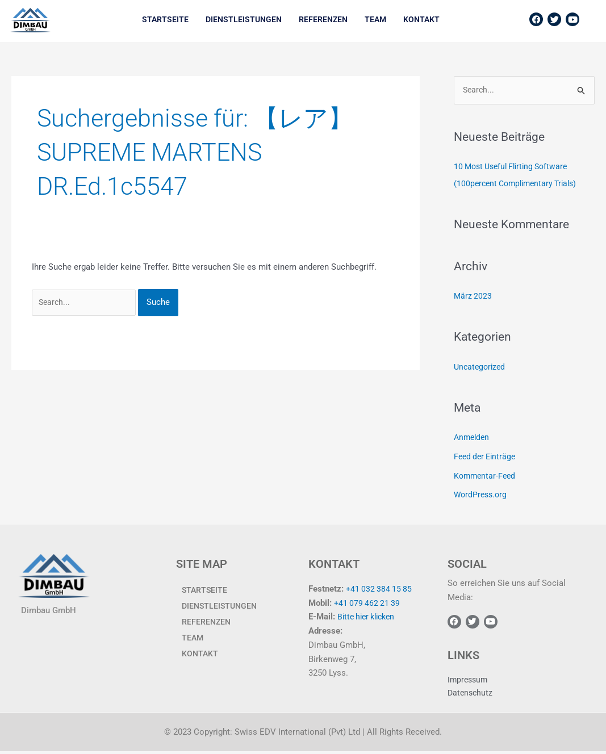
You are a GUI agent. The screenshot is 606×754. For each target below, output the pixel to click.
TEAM (375, 19)
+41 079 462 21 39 (368, 603)
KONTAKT (421, 19)
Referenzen (323, 19)
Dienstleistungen (244, 19)
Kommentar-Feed (486, 476)
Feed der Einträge (487, 457)
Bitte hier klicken (369, 618)
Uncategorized (481, 367)
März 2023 (473, 297)
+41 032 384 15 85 (380, 589)
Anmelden (473, 438)
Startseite (165, 19)
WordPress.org (482, 496)
